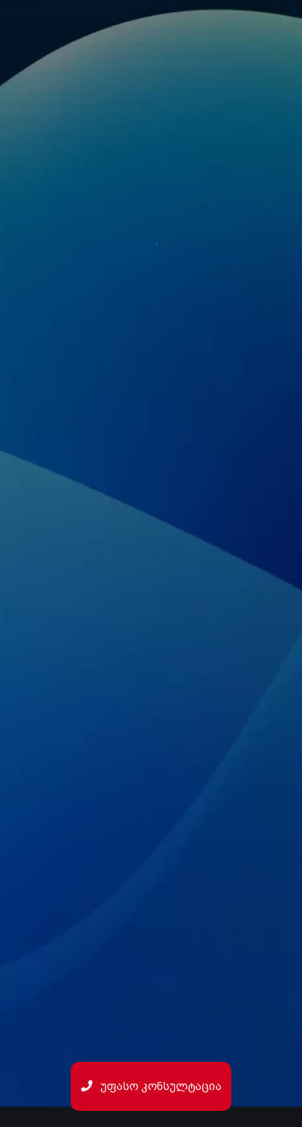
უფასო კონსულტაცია (151, 1086)
